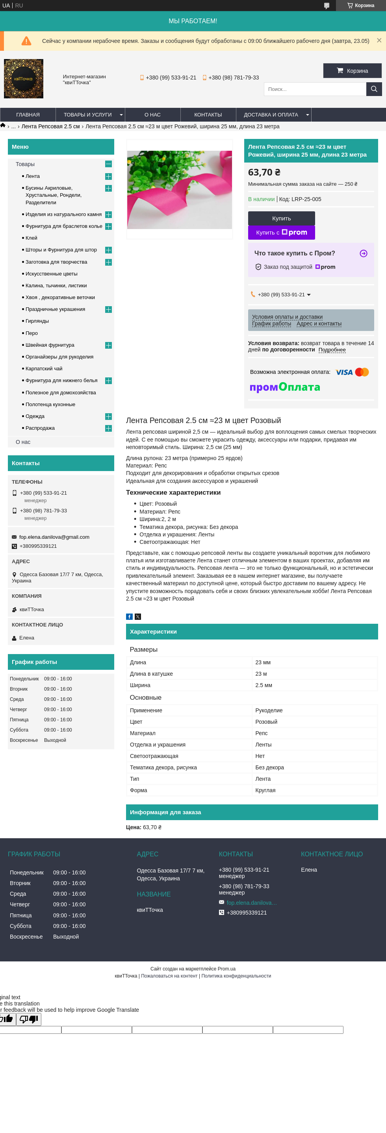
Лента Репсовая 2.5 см (51, 126)
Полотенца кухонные (50, 404)
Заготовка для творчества (56, 262)
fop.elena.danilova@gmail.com (54, 537)
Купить (281, 218)
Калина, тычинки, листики (56, 285)
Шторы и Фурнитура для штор (61, 250)
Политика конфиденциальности (236, 976)
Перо (32, 333)
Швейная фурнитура (50, 345)
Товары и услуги (88, 115)
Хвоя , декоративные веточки (60, 297)
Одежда (35, 416)
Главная (28, 115)
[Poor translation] (28, 1019)
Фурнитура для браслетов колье (64, 226)
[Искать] (374, 89)
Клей (31, 238)
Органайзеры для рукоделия (59, 357)
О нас (153, 115)
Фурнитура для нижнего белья (62, 380)
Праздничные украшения (55, 309)
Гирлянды (37, 321)
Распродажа (40, 428)
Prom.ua (227, 969)
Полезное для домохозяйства (61, 393)
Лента (33, 176)
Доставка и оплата (271, 115)
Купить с (281, 232)
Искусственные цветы (52, 274)
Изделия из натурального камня (64, 214)
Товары (25, 164)
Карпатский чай (44, 369)
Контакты (208, 115)
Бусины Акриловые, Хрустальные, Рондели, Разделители (54, 195)
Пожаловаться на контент (169, 976)
